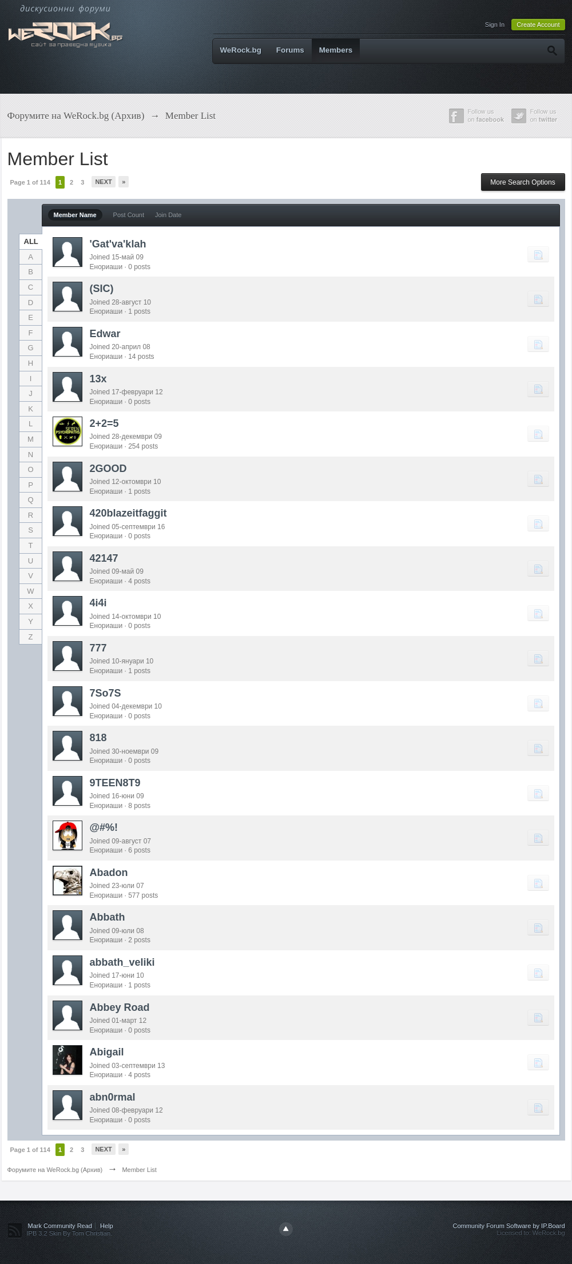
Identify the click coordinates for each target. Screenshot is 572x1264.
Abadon (109, 872)
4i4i (98, 603)
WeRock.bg (240, 50)
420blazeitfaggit (128, 513)
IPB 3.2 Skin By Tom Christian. (70, 1233)
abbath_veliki (122, 962)
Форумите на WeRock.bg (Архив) (55, 1169)
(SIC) (102, 288)
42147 (104, 558)
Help (106, 1225)
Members (336, 50)
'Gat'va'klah (118, 244)
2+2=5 (104, 423)
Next (103, 181)
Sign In (495, 24)
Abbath (107, 917)
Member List (139, 1169)
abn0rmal (113, 1097)
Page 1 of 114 (30, 182)
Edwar (105, 333)
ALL (31, 241)
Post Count (128, 214)
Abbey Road (120, 1007)
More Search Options (522, 182)
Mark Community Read (60, 1225)
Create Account (538, 24)
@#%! (104, 827)
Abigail (107, 1052)
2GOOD (108, 468)
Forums (290, 50)
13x (98, 379)
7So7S (105, 693)
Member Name (75, 214)
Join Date (168, 214)
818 (98, 737)
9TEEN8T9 (115, 783)
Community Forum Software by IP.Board (508, 1225)
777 (98, 648)
